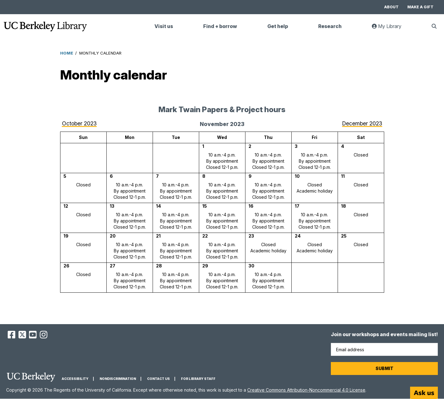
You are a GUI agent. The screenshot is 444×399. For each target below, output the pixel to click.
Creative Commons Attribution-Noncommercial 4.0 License (306, 390)
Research (330, 26)
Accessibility (75, 379)
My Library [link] (390, 28)
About (391, 7)
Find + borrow (220, 26)
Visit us (163, 26)
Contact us (158, 379)
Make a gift (420, 7)
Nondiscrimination (118, 379)
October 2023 (79, 123)
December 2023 (362, 123)
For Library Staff (198, 379)
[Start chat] (424, 393)
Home (66, 53)
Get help (277, 26)
